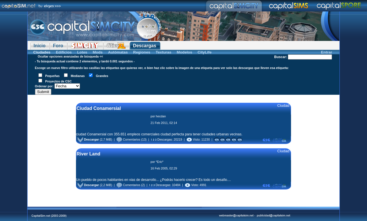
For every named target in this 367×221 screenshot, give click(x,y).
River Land (88, 153)
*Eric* (159, 161)
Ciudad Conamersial (99, 108)
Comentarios (128, 139)
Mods (98, 52)
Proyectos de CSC (58, 81)
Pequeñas (52, 76)
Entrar (326, 52)
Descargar (88, 139)
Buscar (280, 57)
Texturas (163, 52)
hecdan (161, 116)
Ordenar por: (44, 86)
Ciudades (41, 52)
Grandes (102, 76)
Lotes (82, 52)
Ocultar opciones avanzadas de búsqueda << (70, 56)
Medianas (78, 76)
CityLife (205, 52)
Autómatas (118, 52)
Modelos (184, 52)
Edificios (64, 52)
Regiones (141, 52)
